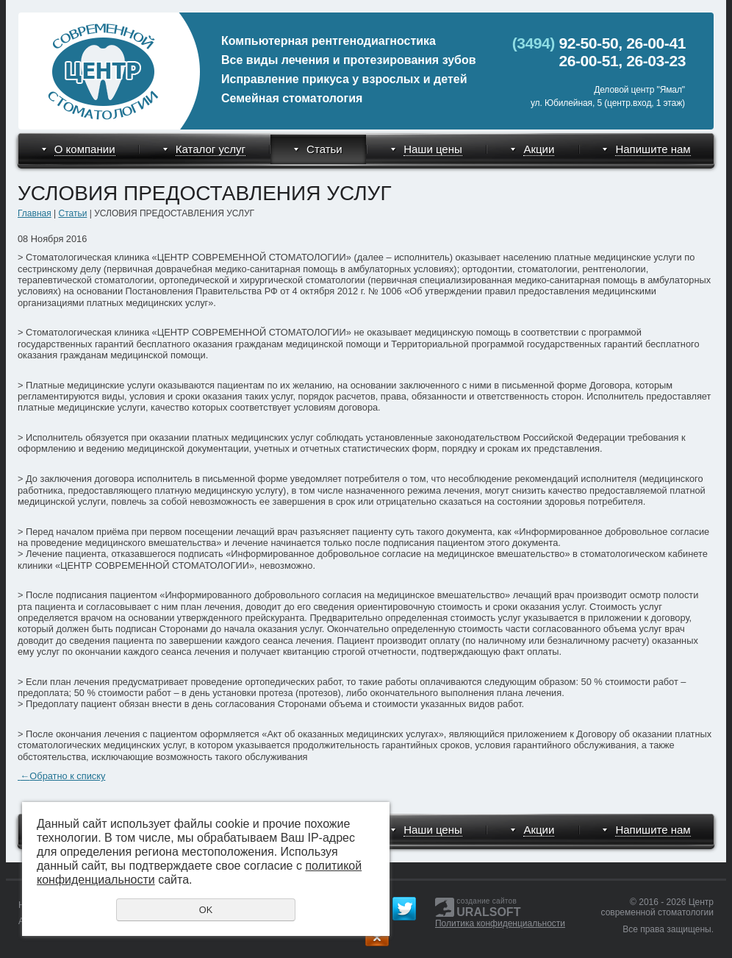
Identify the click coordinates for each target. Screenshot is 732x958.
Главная (34, 213)
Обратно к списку (61, 775)
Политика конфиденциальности (500, 923)
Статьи (72, 213)
